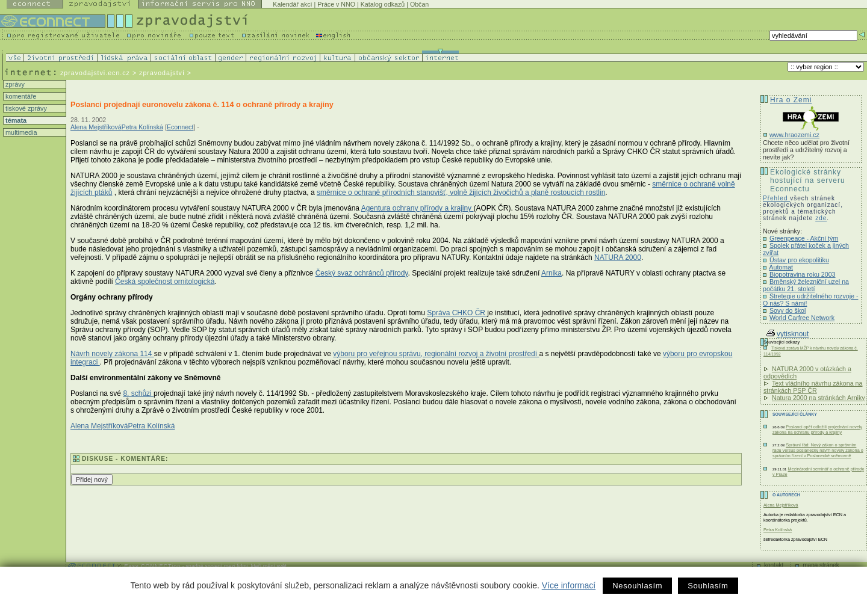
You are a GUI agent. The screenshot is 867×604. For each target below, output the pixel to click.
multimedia (20, 132)
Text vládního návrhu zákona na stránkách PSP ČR (812, 387)
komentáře (20, 96)
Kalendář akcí (292, 4)
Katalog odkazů (383, 4)
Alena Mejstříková (96, 127)
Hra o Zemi (791, 100)
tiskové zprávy (25, 108)
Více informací (568, 585)
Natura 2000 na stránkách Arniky (818, 397)
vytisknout (787, 334)
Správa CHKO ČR (457, 313)
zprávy (14, 84)
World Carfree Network (801, 317)
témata (15, 120)
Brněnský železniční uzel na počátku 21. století (806, 285)
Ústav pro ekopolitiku (799, 259)
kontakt (773, 565)
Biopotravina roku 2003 (802, 274)
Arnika (551, 273)
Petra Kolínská (142, 127)
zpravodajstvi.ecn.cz (95, 72)
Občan (419, 4)
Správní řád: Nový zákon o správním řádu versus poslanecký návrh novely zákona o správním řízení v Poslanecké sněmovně (817, 450)
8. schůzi (138, 393)
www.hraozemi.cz (794, 134)
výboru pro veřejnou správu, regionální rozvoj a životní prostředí (436, 354)
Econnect (180, 127)
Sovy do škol (787, 310)
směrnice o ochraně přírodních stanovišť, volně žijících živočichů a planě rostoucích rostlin (461, 192)
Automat (781, 267)
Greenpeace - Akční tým (803, 238)
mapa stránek (821, 565)
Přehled (776, 198)
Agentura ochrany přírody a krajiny (417, 208)
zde (821, 218)
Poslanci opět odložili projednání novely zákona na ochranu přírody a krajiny (817, 429)
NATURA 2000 (617, 257)
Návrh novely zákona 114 (112, 354)
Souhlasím (708, 585)
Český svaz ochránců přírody (361, 273)
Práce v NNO (336, 4)
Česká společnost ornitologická (164, 281)
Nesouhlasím (637, 585)
